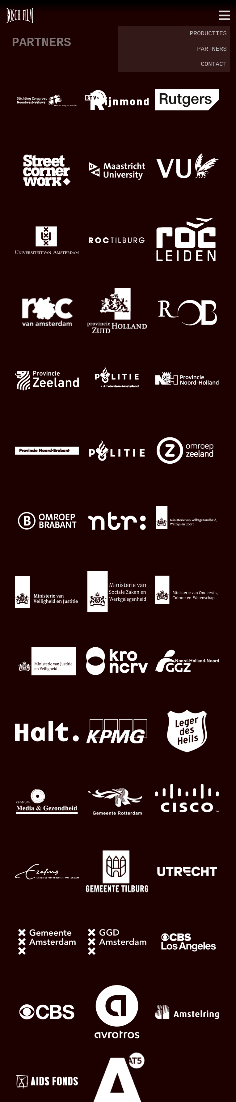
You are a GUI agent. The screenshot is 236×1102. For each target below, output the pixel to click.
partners (212, 49)
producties (208, 33)
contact (214, 64)
